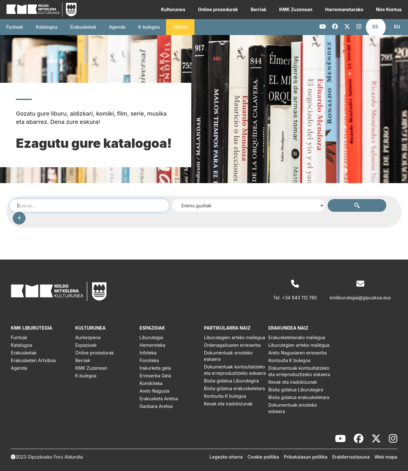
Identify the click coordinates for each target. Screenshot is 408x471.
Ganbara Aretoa (156, 406)
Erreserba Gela (155, 375)
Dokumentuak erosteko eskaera (228, 356)
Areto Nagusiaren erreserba (297, 352)
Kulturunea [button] (173, 9)
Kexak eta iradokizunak (228, 403)
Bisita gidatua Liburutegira (231, 380)
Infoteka (148, 352)
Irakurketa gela (155, 368)
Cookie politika (263, 457)
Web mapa (386, 457)
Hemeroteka (152, 345)
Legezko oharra (226, 457)
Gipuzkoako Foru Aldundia (55, 457)
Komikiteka (151, 383)
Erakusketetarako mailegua (296, 337)
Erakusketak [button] (83, 27)
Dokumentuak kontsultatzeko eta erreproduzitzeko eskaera (235, 370)
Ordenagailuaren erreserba (232, 345)
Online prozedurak (218, 9)
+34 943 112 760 (299, 297)
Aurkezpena (87, 337)
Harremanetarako (344, 9)
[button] (375, 26)
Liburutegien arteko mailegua (234, 337)
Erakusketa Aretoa (159, 398)
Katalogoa (47, 27)
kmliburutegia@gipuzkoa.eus (360, 297)
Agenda (117, 27)
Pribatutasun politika (305, 457)
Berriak (258, 9)
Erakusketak (24, 352)
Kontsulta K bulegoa (225, 396)
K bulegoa (86, 375)
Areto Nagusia (155, 391)
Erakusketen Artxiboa (33, 360)
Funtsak (14, 27)
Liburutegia (151, 337)
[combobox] (89, 205)
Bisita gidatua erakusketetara (234, 388)
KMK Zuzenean (296, 9)
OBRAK (180, 27)
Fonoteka (149, 360)
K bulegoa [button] (149, 27)
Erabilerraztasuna (351, 457)
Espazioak (86, 345)
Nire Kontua (389, 9)
